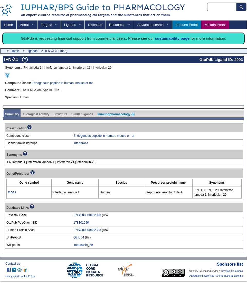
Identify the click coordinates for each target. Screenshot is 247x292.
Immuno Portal (187, 25)
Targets (46, 25)
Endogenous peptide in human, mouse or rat (62, 83)
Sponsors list (230, 264)
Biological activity (36, 114)
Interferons (80, 143)
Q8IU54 (78, 237)
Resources (117, 25)
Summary (12, 114)
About (24, 25)
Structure (60, 114)
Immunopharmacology (116, 114)
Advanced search (150, 25)
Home (8, 25)
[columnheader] (29, 182)
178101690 (81, 222)
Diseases (95, 25)
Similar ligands (82, 114)
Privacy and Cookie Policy (20, 276)
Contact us (12, 263)
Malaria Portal (215, 25)
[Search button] (241, 7)
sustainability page (172, 38)
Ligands (70, 25)
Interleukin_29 (83, 245)
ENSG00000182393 (87, 215)
